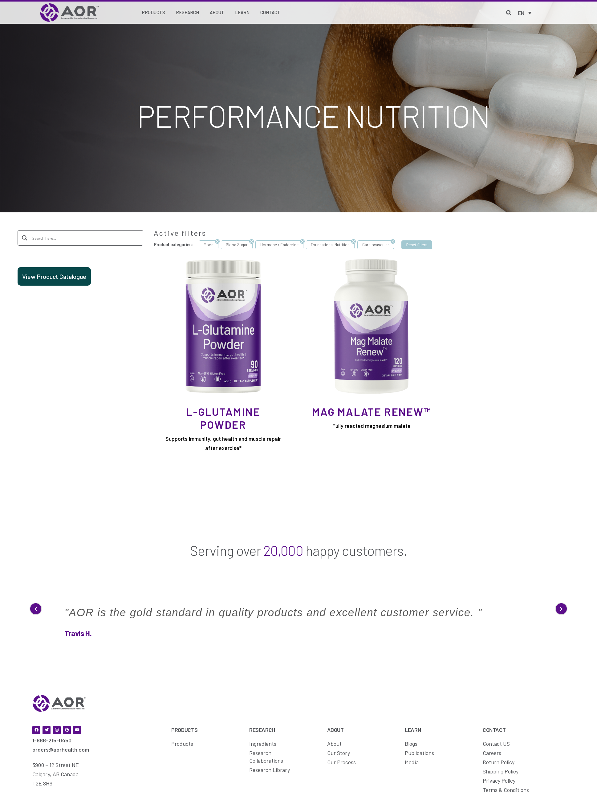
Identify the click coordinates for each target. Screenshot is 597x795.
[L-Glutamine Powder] (223, 326)
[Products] (153, 12)
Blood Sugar (237, 244)
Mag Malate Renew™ (371, 411)
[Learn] (242, 12)
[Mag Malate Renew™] (371, 326)
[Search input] (84, 238)
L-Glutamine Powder (223, 418)
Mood (208, 244)
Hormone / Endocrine (279, 244)
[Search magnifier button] (25, 238)
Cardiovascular (375, 244)
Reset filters (417, 245)
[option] (298, 596)
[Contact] (270, 12)
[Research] (187, 12)
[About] (217, 12)
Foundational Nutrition (330, 244)
